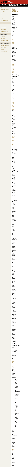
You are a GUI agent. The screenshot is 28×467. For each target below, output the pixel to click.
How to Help (3, 49)
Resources (2, 23)
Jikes (7, 1)
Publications (3, 27)
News (2, 13)
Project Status (3, 11)
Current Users (3, 25)
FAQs (2, 18)
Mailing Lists (11, 4)
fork (13, 114)
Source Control (18, 4)
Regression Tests (16, 5)
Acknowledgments (4, 20)
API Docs (3, 38)
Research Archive (4, 31)
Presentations (3, 29)
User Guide (3, 36)
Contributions (3, 47)
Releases (4, 4)
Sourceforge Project (5, 9)
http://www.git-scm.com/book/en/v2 (13, 40)
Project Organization (5, 45)
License (2, 15)
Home (2, 7)
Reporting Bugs (4, 51)
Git (12, 20)
